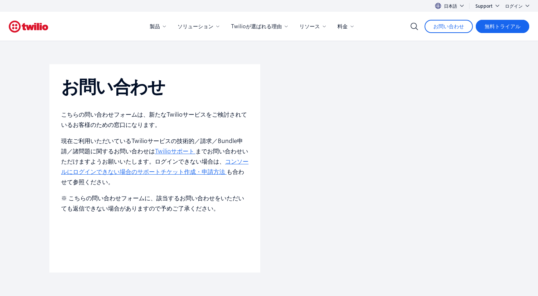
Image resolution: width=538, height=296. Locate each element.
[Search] (414, 26)
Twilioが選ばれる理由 (259, 26)
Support (487, 6)
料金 (345, 26)
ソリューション (198, 26)
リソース (312, 26)
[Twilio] (28, 26)
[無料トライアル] (502, 26)
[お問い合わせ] (449, 26)
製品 (158, 26)
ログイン (517, 6)
